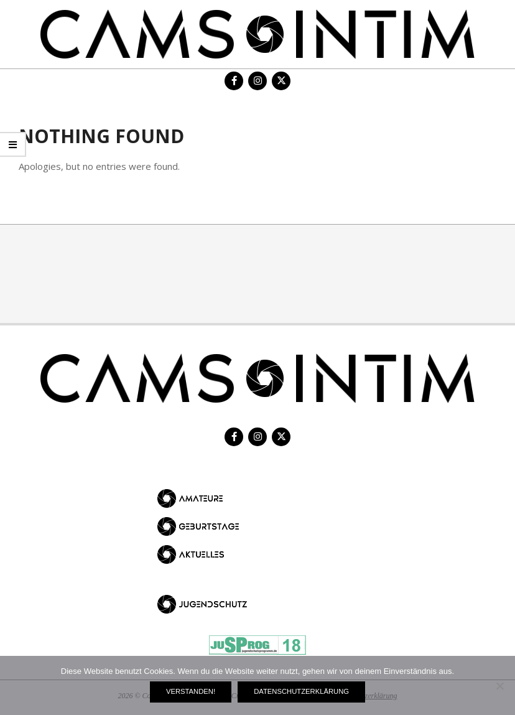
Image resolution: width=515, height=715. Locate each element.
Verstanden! (190, 691)
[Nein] (499, 686)
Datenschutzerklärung (301, 691)
